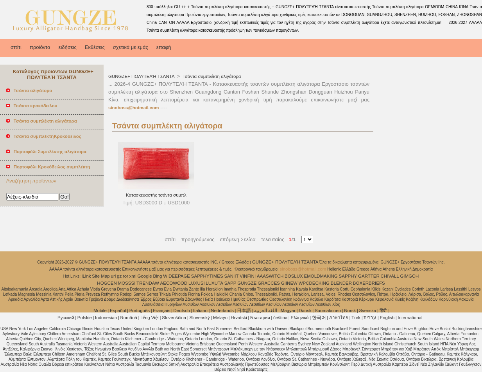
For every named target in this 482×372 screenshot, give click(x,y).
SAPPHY (348, 276)
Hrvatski (239, 317)
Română (128, 317)
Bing (157, 276)
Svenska (367, 310)
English (387, 317)
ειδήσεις (68, 47)
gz (119, 276)
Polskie (84, 317)
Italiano (200, 310)
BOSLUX (294, 276)
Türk (355, 317)
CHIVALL (390, 276)
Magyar (288, 310)
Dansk (305, 310)
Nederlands (222, 310)
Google (145, 276)
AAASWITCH (270, 276)
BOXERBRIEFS (369, 283)
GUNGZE (246, 283)
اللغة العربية (265, 310)
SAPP (230, 283)
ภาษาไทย (338, 317)
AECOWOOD (174, 283)
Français (161, 310)
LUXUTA (214, 283)
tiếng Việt (149, 317)
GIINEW (289, 283)
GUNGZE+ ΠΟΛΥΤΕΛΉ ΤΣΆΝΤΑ (142, 76)
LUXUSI (196, 283)
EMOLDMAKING (321, 276)
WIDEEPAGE (176, 276)
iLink (86, 276)
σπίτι (16, 47)
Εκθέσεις (95, 47)
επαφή (163, 47)
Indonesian (106, 317)
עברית (370, 317)
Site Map (100, 276)
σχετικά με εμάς (130, 47)
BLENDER (341, 283)
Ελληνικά (300, 317)
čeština (280, 317)
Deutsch (182, 310)
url (113, 276)
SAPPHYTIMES (207, 276)
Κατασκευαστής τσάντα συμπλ (156, 195)
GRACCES (269, 283)
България (260, 317)
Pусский (65, 317)
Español (118, 310)
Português (139, 310)
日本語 (244, 310)
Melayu (220, 317)
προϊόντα (40, 47)
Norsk (350, 310)
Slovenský (199, 317)
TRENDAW (147, 283)
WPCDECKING (314, 283)
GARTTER (369, 276)
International (410, 317)
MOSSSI (127, 283)
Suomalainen (328, 310)
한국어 (319, 317)
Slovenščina (174, 317)
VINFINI (248, 276)
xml (132, 276)
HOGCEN (106, 283)
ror (125, 276)
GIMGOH (409, 276)
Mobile (100, 310)
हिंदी (383, 310)
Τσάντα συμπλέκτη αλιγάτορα (211, 76)
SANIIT (231, 276)
